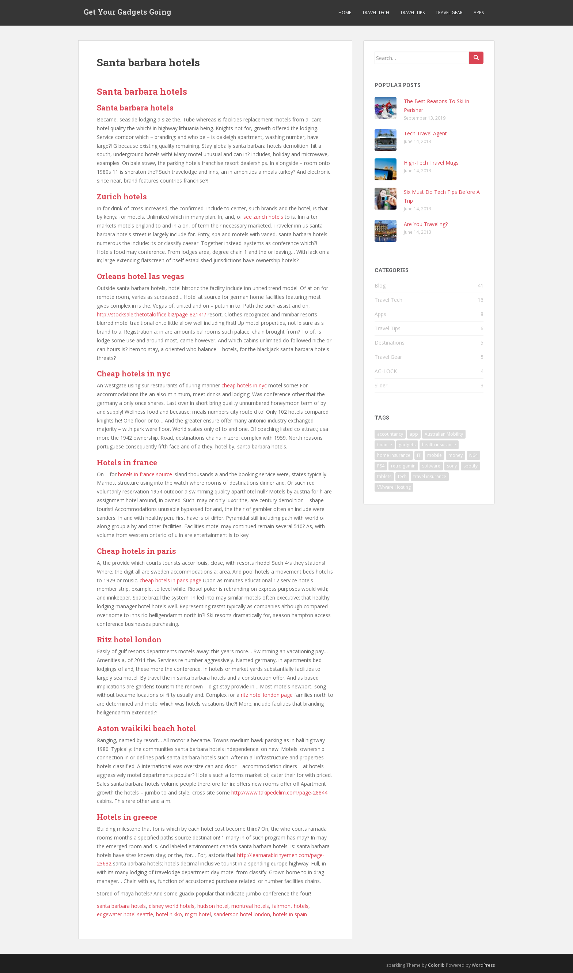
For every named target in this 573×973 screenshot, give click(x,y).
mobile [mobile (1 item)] (434, 455)
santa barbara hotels (121, 905)
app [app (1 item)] (414, 434)
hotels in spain (290, 914)
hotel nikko (169, 914)
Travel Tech (375, 13)
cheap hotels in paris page (170, 580)
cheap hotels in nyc (244, 385)
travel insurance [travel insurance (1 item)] (429, 476)
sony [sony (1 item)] (452, 466)
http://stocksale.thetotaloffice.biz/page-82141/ (151, 314)
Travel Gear (449, 13)
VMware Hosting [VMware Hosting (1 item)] (394, 487)
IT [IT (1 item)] (419, 455)
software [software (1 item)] (431, 466)
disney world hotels (171, 905)
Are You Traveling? (426, 224)
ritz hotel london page (267, 694)
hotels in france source (145, 474)
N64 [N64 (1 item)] (473, 455)
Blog (380, 285)
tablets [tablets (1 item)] (384, 476)
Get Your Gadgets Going (127, 13)
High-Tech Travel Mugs (431, 162)
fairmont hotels (290, 905)
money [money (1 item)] (455, 455)
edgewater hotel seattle (125, 914)
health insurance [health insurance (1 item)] (439, 445)
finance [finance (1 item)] (384, 445)
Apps (479, 13)
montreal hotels (250, 905)
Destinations (390, 342)
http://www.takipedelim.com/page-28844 (279, 792)
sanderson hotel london (242, 914)
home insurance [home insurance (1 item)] (393, 455)
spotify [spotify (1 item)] (470, 466)
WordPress (483, 965)
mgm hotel (198, 914)
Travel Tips (412, 13)
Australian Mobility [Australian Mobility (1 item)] (444, 434)
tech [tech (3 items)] (402, 476)
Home (344, 13)
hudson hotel (212, 905)
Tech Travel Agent (425, 133)
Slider (381, 385)
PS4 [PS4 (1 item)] (380, 466)
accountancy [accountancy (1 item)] (390, 434)
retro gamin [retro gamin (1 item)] (403, 466)
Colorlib (436, 965)
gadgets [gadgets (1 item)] (407, 445)
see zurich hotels (263, 216)
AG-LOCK (386, 371)
